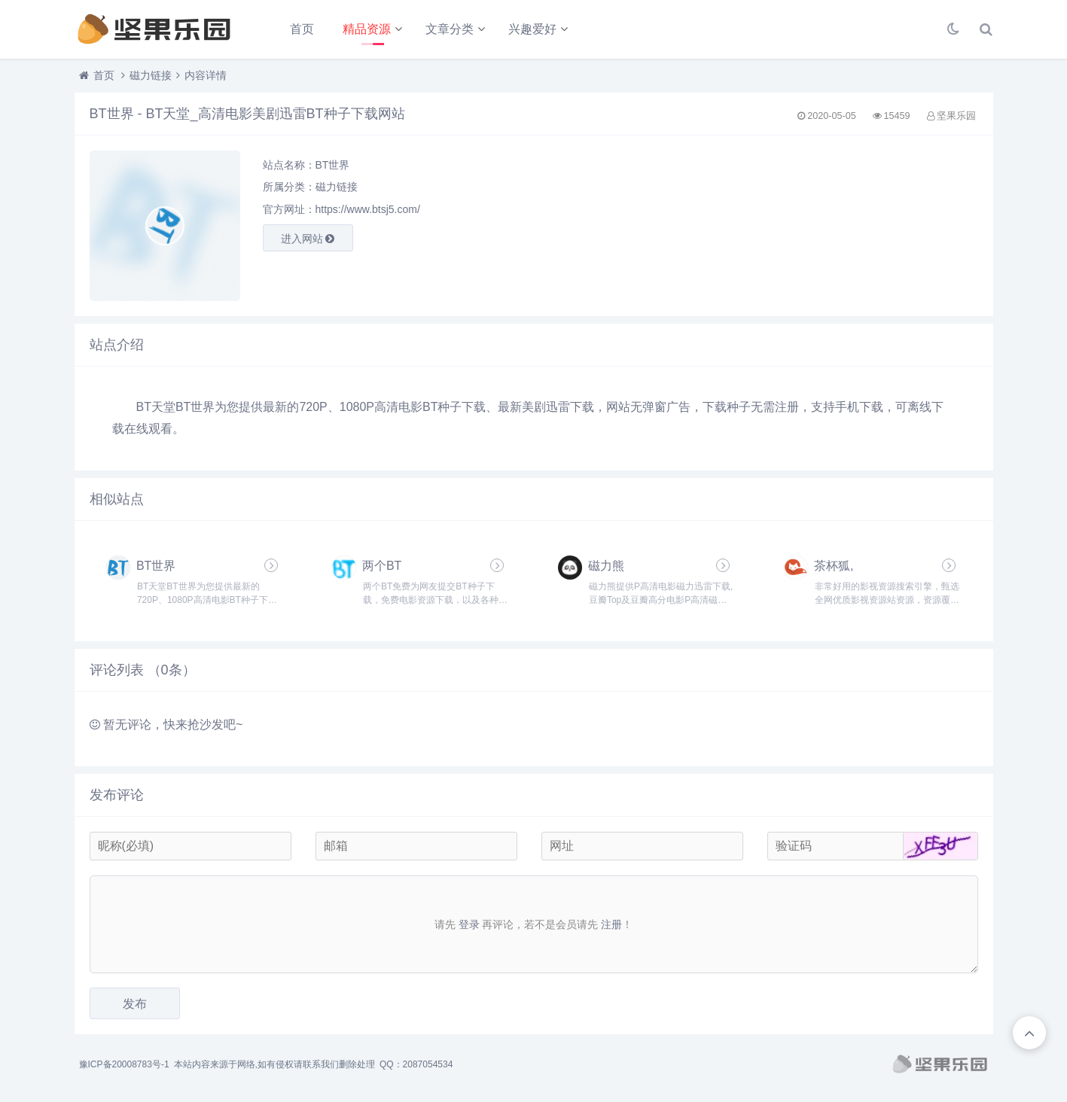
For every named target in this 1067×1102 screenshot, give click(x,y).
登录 (469, 924)
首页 (302, 29)
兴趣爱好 (532, 29)
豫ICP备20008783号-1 (124, 1064)
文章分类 (449, 29)
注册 (611, 924)
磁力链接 (151, 75)
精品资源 (367, 29)
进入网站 (308, 239)
